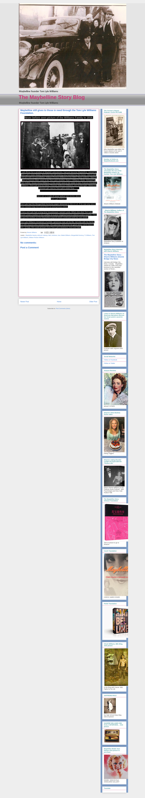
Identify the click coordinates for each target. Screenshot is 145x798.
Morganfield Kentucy (77, 235)
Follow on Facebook (110, 360)
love (59, 235)
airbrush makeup (42, 235)
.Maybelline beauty (30, 235)
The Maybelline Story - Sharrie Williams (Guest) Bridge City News (114, 257)
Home (59, 302)
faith (49, 235)
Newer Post (24, 302)
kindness (54, 235)
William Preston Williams (36, 237)
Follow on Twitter (109, 363)
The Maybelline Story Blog (52, 97)
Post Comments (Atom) (63, 308)
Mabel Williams (65, 235)
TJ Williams (87, 235)
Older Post (93, 302)
